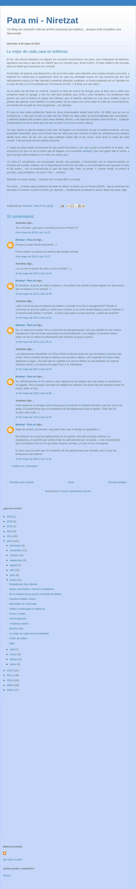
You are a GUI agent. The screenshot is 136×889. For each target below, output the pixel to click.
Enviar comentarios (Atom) (76, 491)
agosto (14, 565)
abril (12, 649)
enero (13, 664)
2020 (10, 516)
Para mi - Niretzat (42, 20)
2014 (10, 536)
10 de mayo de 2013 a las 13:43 (34, 273)
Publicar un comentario (24, 466)
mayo (13, 579)
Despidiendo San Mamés (23, 584)
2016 (10, 526)
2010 (10, 680)
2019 (10, 521)
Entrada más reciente (22, 482)
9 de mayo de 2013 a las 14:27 (33, 256)
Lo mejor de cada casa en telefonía (29, 633)
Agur (11, 643)
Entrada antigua (117, 482)
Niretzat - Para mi (26, 239)
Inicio (71, 482)
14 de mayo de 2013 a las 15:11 (34, 341)
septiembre (16, 560)
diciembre (16, 545)
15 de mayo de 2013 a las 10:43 (34, 369)
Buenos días (16, 628)
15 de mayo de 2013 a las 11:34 (34, 417)
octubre (14, 555)
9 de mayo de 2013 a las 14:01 (33, 232)
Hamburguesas (17, 618)
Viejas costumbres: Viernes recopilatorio (31, 589)
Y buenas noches (19, 623)
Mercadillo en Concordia (22, 603)
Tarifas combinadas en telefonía (27, 608)
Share (6, 875)
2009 (10, 685)
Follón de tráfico (18, 638)
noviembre (16, 550)
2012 (10, 670)
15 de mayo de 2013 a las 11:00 (34, 393)
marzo (14, 654)
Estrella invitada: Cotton (22, 598)
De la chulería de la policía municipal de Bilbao (35, 594)
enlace (87, 151)
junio (13, 575)
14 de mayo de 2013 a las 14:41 (34, 317)
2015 (10, 531)
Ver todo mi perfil (12, 859)
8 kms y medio (17, 613)
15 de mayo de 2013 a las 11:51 (34, 458)
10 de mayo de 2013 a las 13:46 (34, 293)
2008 (10, 690)
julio (12, 570)
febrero (14, 659)
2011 (10, 675)
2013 (10, 541)
